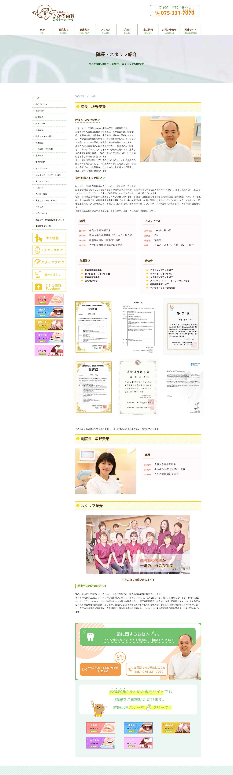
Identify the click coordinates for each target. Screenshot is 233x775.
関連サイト (190, 29)
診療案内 (84, 29)
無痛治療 (39, 143)
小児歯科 (39, 155)
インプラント (41, 168)
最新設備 (39, 130)
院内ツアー (40, 123)
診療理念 (39, 117)
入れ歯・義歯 (41, 194)
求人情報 (148, 29)
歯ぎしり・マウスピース (46, 200)
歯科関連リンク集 (43, 226)
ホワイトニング (42, 181)
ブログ (126, 29)
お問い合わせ (169, 29)
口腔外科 (39, 188)
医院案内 (63, 29)
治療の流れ (40, 110)
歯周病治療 (40, 162)
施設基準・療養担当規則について (50, 220)
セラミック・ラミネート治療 (48, 175)
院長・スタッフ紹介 (44, 136)
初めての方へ (41, 104)
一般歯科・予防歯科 (44, 149)
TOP (42, 29)
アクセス (106, 29)
